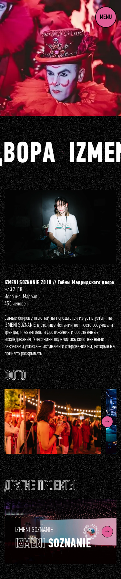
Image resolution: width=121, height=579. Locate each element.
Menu (106, 17)
